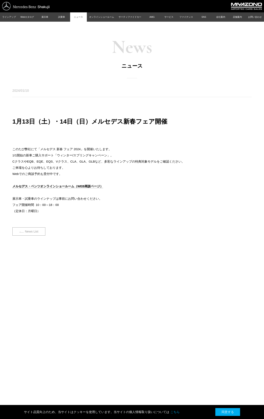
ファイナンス (186, 17)
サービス (168, 17)
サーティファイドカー (130, 17)
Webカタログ (27, 17)
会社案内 (220, 17)
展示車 (44, 17)
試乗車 (61, 17)
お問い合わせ (255, 17)
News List (31, 231)
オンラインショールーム (101, 17)
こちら (175, 412)
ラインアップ (9, 17)
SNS (204, 17)
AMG (151, 17)
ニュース (78, 17)
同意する (228, 412)
